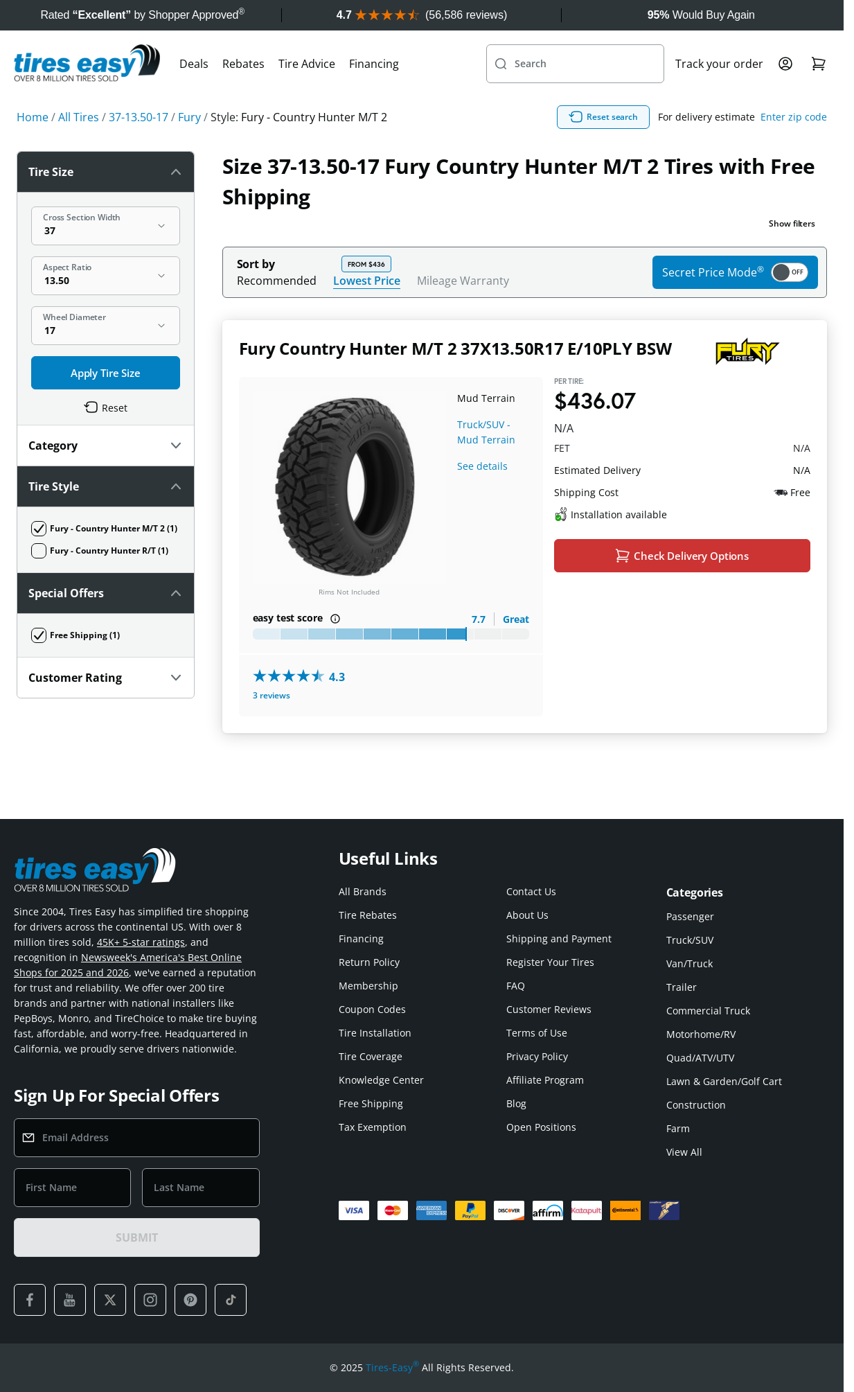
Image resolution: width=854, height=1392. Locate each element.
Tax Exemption (373, 1127)
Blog (516, 1103)
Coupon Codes (372, 1009)
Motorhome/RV (701, 1034)
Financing (374, 63)
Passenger (690, 916)
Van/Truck (689, 963)
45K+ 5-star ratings (141, 942)
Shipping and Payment (559, 938)
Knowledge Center (381, 1079)
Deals (193, 63)
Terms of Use (536, 1032)
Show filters (792, 223)
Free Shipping (371, 1103)
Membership (368, 985)
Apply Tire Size (106, 373)
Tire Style (105, 486)
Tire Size (105, 171)
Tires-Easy (392, 1367)
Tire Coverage (370, 1056)
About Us (527, 915)
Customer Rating (105, 677)
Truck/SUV (689, 939)
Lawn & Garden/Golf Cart (724, 1081)
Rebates (243, 63)
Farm (678, 1128)
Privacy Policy (537, 1056)
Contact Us (531, 891)
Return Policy (369, 962)
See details (482, 466)
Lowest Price (366, 280)
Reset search (603, 117)
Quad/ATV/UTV (700, 1057)
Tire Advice (306, 63)
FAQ (515, 985)
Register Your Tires (550, 962)
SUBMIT (136, 1237)
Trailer (681, 987)
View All (684, 1151)
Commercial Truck (708, 1010)
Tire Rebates (368, 915)
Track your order (719, 63)
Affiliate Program (545, 1079)
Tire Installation (375, 1032)
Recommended (277, 280)
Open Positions (541, 1127)
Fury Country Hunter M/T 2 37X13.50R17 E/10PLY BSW (455, 348)
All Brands (362, 891)
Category (105, 445)
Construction (696, 1104)
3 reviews (271, 695)
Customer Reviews (548, 1009)
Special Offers (105, 593)
